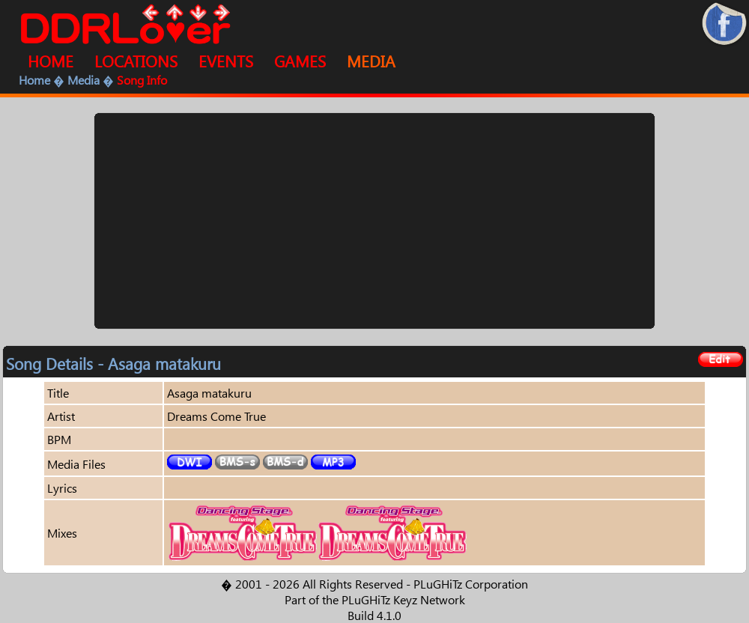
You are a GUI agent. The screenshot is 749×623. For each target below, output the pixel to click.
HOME (50, 60)
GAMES (300, 60)
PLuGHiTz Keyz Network (403, 599)
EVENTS (225, 60)
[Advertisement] (374, 221)
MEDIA (371, 60)
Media (83, 80)
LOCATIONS (136, 60)
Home (34, 80)
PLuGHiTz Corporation (470, 584)
